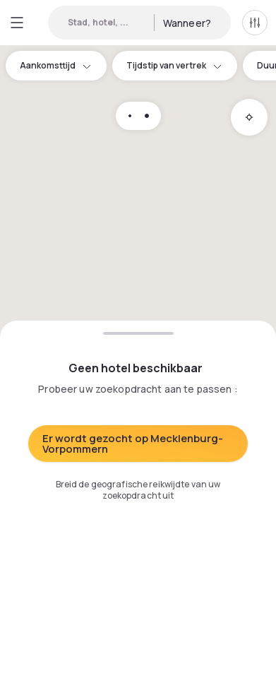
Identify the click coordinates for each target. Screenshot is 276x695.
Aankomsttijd (56, 65)
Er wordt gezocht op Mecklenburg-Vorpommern (132, 443)
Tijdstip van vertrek (174, 65)
